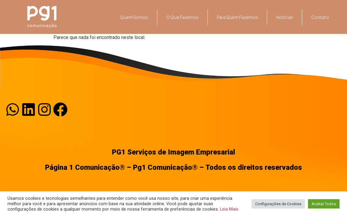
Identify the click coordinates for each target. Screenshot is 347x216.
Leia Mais (229, 209)
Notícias (284, 17)
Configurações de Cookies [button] (278, 204)
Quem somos (134, 17)
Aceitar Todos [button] (324, 204)
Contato (320, 17)
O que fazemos (182, 17)
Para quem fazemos (237, 17)
